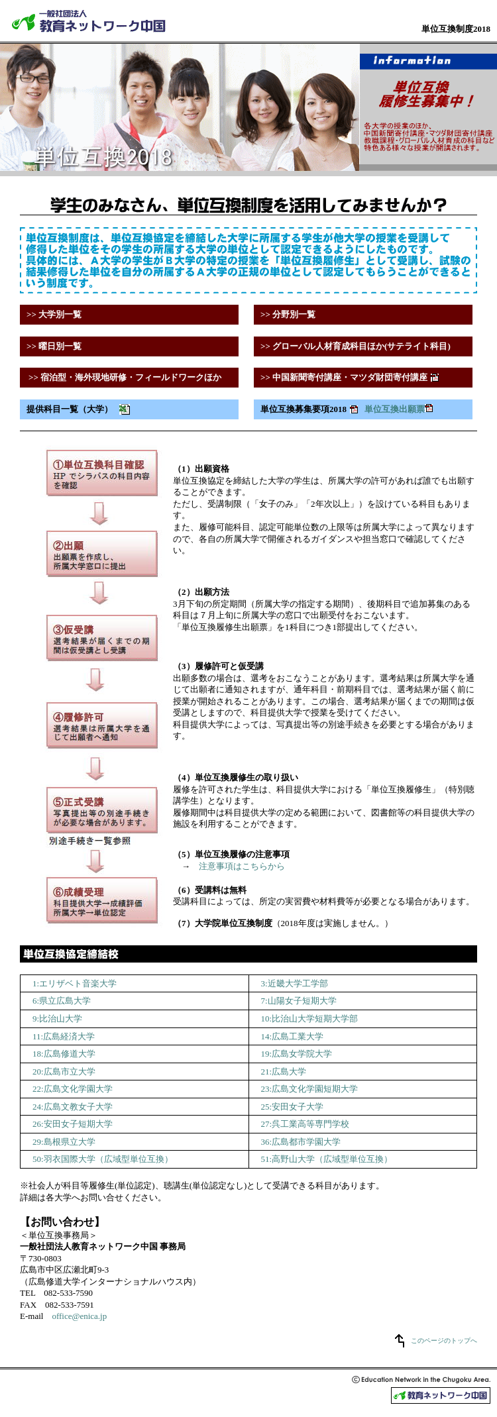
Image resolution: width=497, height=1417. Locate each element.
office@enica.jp (79, 1316)
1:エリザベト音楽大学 (74, 983)
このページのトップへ (444, 1340)
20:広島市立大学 (63, 1071)
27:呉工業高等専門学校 (305, 1124)
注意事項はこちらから (242, 866)
